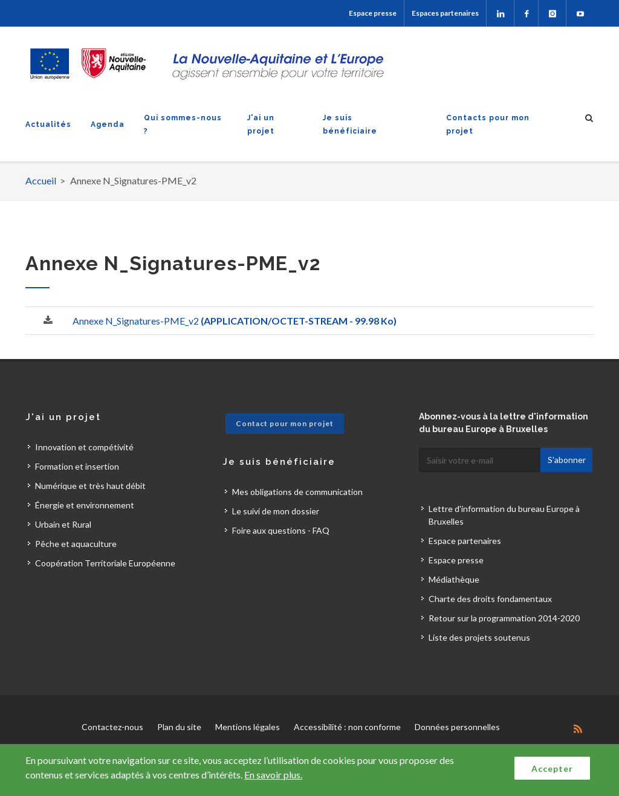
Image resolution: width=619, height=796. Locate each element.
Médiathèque (454, 579)
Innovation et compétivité (84, 447)
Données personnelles (457, 727)
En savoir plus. (273, 774)
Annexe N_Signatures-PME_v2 (235, 320)
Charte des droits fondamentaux (490, 599)
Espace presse (373, 13)
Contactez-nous (112, 727)
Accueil (40, 180)
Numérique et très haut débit (90, 486)
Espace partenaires (465, 541)
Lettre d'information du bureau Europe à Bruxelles (504, 514)
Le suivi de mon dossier (275, 511)
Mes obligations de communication (297, 492)
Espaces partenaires (445, 13)
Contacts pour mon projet (488, 124)
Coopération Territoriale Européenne (105, 563)
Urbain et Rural (63, 524)
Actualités (48, 124)
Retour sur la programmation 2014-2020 (504, 618)
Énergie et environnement (84, 505)
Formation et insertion (77, 466)
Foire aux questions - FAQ (280, 530)
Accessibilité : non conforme (347, 727)
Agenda (108, 124)
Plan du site (179, 727)
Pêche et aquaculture (76, 544)
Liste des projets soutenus (479, 637)
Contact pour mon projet (285, 423)
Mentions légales (247, 727)
